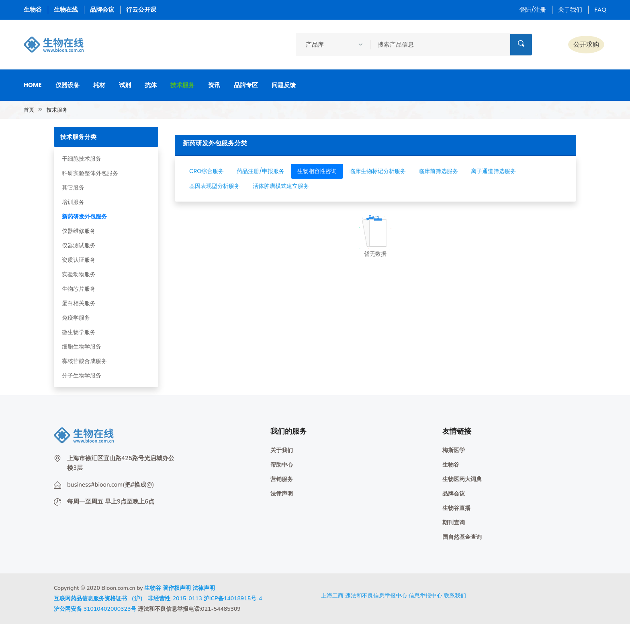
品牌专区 (246, 85)
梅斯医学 (453, 450)
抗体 (151, 85)
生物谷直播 (456, 508)
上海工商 (332, 595)
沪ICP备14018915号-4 (233, 598)
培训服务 (73, 202)
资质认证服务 (79, 260)
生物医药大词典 (462, 479)
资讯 (214, 85)
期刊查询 (453, 522)
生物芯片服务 (79, 289)
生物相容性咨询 (317, 171)
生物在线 (66, 9)
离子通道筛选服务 (493, 171)
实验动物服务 (79, 274)
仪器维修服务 (79, 231)
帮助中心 (281, 465)
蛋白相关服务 (79, 303)
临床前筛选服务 (438, 171)
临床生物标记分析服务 (378, 171)
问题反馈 (284, 85)
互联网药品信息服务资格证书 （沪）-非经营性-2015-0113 (128, 598)
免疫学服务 (76, 318)
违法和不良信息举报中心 (376, 595)
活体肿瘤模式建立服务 (281, 186)
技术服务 (182, 85)
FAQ (600, 9)
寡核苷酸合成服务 (84, 361)
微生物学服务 (79, 332)
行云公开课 (141, 9)
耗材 (99, 85)
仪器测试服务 (79, 245)
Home (33, 85)
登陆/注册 (532, 9)
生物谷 (33, 9)
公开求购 (586, 44)
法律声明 (281, 494)
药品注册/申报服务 (260, 171)
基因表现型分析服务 (214, 186)
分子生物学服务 (81, 375)
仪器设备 (67, 85)
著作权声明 (177, 588)
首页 (29, 110)
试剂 (125, 85)
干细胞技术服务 (81, 159)
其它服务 (73, 188)
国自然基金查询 (462, 537)
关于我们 (570, 9)
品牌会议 (102, 9)
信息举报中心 (425, 595)
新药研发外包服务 (84, 216)
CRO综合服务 (206, 171)
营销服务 (281, 479)
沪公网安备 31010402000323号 (95, 609)
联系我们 (455, 595)
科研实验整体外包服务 (90, 173)
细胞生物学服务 (81, 347)
